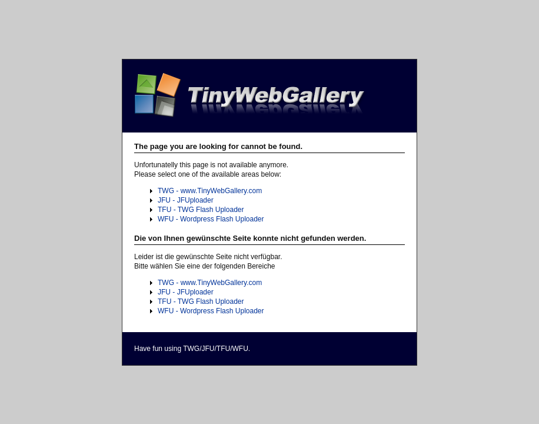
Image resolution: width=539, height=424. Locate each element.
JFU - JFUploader (186, 200)
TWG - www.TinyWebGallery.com (210, 191)
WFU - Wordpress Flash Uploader (211, 219)
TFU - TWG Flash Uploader (201, 210)
